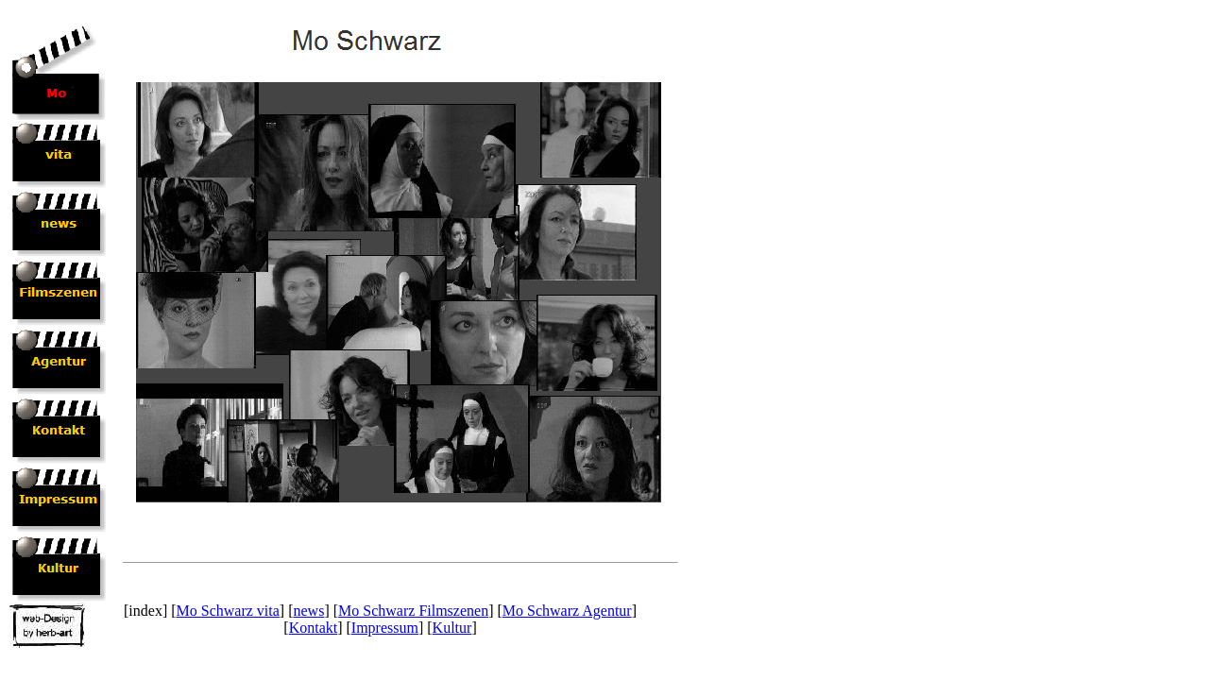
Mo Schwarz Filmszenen (413, 611)
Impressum (384, 628)
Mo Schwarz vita (228, 611)
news (309, 611)
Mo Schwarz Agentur (567, 611)
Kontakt (313, 628)
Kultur (452, 628)
